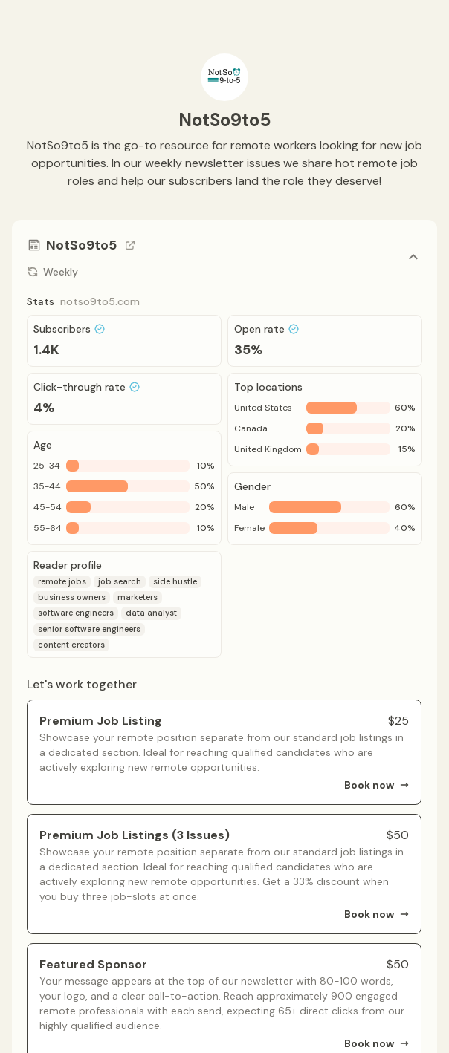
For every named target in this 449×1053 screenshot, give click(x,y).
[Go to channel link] (130, 245)
